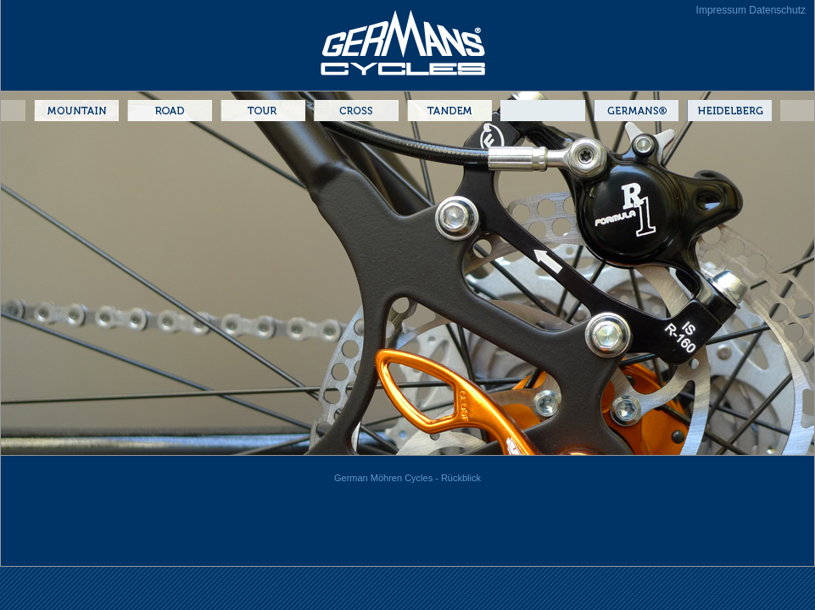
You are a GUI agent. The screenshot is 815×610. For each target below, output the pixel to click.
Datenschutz (777, 10)
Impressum (721, 10)
